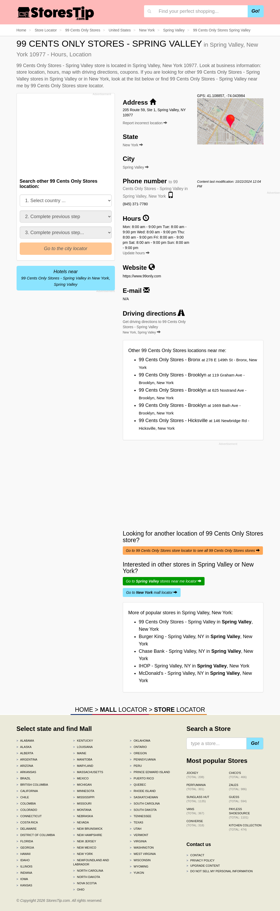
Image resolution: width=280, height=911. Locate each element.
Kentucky (83, 740)
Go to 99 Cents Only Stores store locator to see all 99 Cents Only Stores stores (193, 550)
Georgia (25, 847)
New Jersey (84, 841)
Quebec (138, 784)
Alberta (25, 753)
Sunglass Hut (197, 799)
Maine (79, 753)
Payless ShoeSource (239, 813)
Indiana (24, 872)
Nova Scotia (85, 883)
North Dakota (86, 876)
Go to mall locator (151, 592)
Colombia (26, 803)
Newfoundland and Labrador (91, 862)
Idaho (23, 860)
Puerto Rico (142, 778)
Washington (142, 847)
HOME (84, 709)
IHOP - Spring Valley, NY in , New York (194, 666)
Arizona (25, 765)
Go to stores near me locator (163, 581)
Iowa (22, 879)
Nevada (81, 822)
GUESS (238, 799)
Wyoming (139, 866)
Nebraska (83, 816)
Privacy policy (200, 860)
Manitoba (82, 759)
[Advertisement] (67, 134)
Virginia (138, 841)
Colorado (27, 809)
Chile (23, 797)
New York (83, 853)
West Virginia (143, 853)
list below (144, 79)
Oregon (138, 753)
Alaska (24, 746)
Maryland (83, 765)
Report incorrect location (145, 123)
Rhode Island (143, 791)
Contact (195, 855)
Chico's (238, 775)
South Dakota (143, 809)
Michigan (82, 784)
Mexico (81, 778)
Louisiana (83, 746)
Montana (82, 809)
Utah (135, 828)
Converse (195, 823)
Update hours (136, 253)
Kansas (24, 885)
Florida (25, 841)
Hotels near (65, 278)
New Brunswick (88, 828)
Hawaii (24, 853)
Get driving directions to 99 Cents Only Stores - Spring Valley (154, 327)
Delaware (27, 828)
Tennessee (140, 816)
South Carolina (145, 803)
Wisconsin (140, 860)
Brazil (24, 778)
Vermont (139, 835)
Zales (238, 787)
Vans (195, 811)
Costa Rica (27, 822)
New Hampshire (87, 835)
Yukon (137, 872)
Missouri (82, 803)
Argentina (27, 759)
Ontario (138, 746)
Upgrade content (203, 865)
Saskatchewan (144, 797)
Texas (136, 822)
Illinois (25, 866)
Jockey (195, 775)
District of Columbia (36, 835)
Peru (136, 765)
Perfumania (196, 787)
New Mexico (84, 847)
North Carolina (88, 870)
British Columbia (32, 784)
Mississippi (83, 797)
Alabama (25, 740)
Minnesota (83, 791)
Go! (256, 11)
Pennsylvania (143, 759)
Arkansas (26, 772)
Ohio (78, 889)
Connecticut (29, 816)
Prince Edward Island (150, 772)
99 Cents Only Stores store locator (67, 85)
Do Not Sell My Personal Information (219, 871)
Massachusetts (88, 772)
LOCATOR (123, 709)
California (27, 791)
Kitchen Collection (245, 827)
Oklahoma (140, 740)
